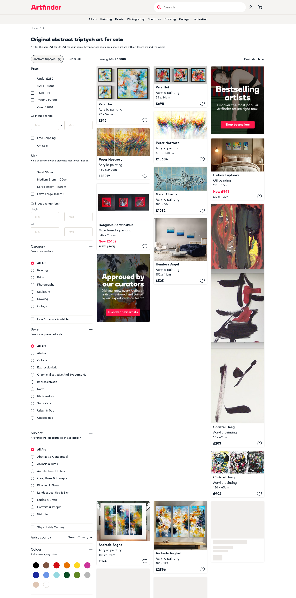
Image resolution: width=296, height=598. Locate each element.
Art (45, 28)
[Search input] (202, 7)
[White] (46, 585)
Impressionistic (44, 382)
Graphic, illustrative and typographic (58, 374)
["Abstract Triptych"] (123, 95)
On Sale (39, 145)
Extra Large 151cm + (48, 194)
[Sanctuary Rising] (180, 537)
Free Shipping (43, 138)
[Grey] (87, 575)
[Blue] (46, 575)
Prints (119, 19)
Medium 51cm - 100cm (49, 179)
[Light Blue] (56, 575)
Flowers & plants (45, 485)
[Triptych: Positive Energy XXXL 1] (180, 137)
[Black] (36, 565)
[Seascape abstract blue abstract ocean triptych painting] (180, 251)
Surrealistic (41, 403)
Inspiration (200, 19)
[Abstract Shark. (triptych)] (180, 190)
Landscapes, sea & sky (49, 492)
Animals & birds (44, 464)
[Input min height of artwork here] (45, 216)
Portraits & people (46, 507)
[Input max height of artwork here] (78, 216)
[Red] (56, 565)
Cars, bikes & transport (50, 478)
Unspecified (42, 418)
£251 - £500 (42, 86)
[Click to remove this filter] (59, 59)
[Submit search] (159, 7)
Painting (106, 19)
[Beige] (36, 585)
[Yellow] (77, 565)
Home (34, 28)
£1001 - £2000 (44, 100)
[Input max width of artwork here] (78, 231)
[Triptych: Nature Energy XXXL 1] (123, 154)
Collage (184, 19)
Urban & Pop (42, 410)
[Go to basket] (260, 7)
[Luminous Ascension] (123, 533)
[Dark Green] (67, 575)
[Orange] (67, 565)
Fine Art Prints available (49, 319)
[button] (80, 537)
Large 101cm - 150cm (48, 187)
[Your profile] (250, 7)
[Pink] (87, 565)
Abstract (40, 353)
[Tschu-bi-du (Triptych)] (237, 325)
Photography (136, 19)
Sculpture (154, 19)
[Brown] (46, 565)
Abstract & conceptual (49, 457)
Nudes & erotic (44, 500)
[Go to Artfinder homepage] (46, 7)
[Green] (77, 575)
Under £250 (42, 78)
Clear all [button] (74, 59)
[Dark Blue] (36, 575)
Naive (37, 389)
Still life (39, 514)
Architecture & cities (48, 471)
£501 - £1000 (43, 93)
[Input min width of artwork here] (45, 231)
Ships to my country (48, 527)
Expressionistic (44, 367)
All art (93, 19)
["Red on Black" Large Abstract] (123, 217)
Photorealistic (43, 396)
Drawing (170, 19)
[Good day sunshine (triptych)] (237, 169)
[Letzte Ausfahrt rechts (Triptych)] (237, 474)
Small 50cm (42, 172)
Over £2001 (42, 107)
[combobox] (80, 537)
